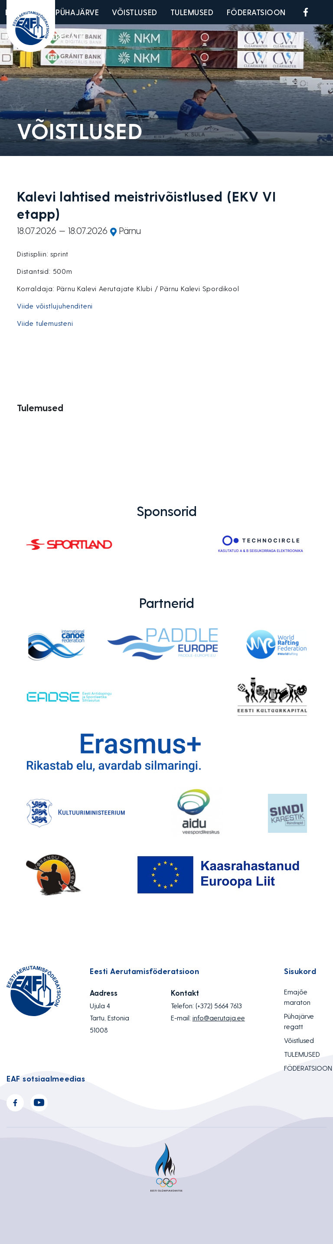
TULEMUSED (192, 11)
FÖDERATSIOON (256, 11)
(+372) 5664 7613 (219, 1005)
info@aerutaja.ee (219, 1017)
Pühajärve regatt (77, 24)
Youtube (326, 12)
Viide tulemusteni (45, 323)
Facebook (306, 12)
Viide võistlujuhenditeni (55, 306)
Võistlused (134, 11)
